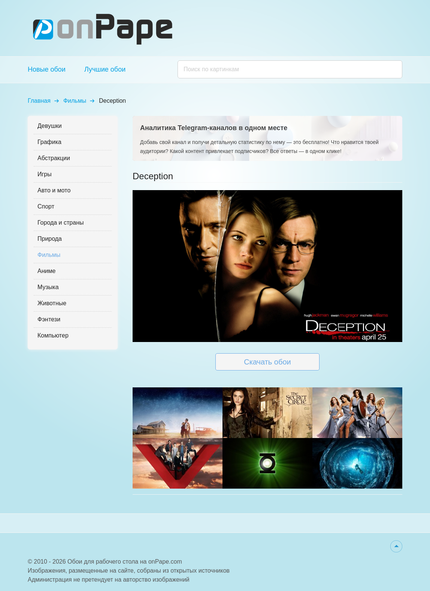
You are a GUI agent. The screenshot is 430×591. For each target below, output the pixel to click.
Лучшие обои (104, 69)
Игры (44, 174)
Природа (49, 239)
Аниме (46, 271)
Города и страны (60, 222)
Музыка (48, 287)
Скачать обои (267, 362)
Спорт (45, 206)
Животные (51, 303)
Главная (39, 101)
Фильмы (74, 101)
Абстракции (53, 158)
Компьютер (53, 335)
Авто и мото (53, 190)
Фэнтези (48, 319)
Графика (49, 142)
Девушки (49, 126)
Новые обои (47, 69)
